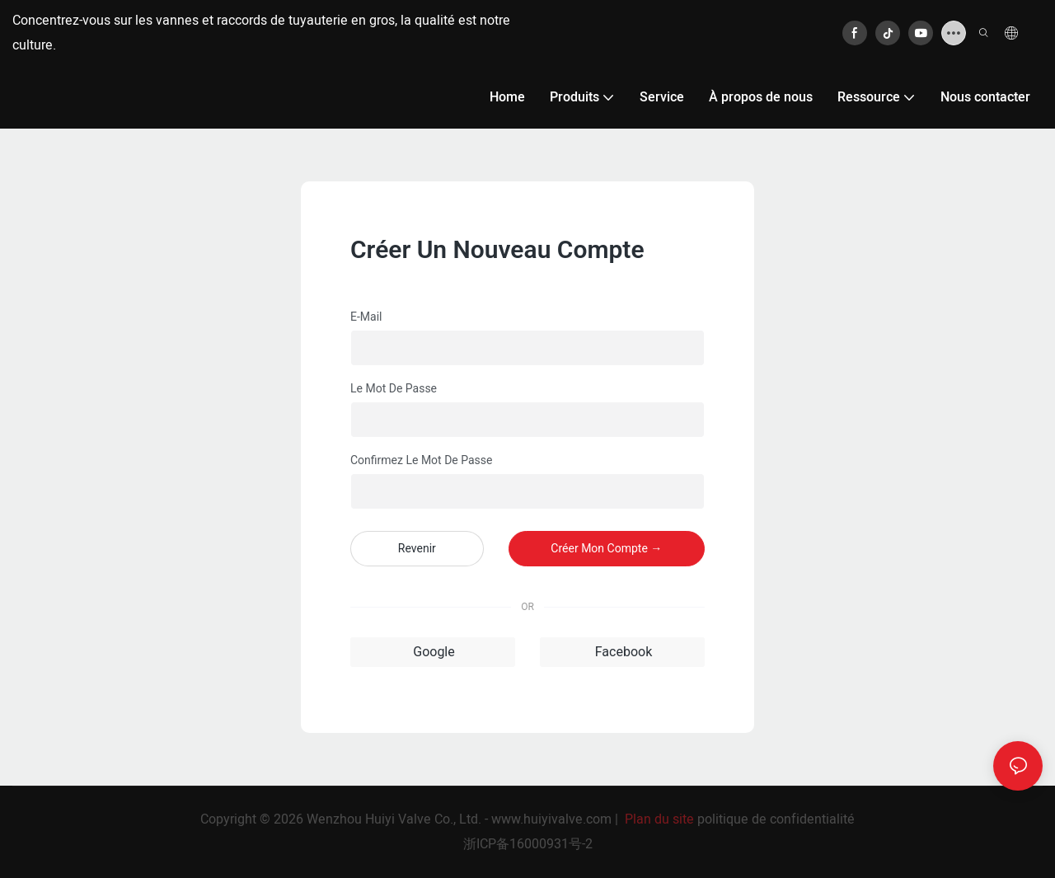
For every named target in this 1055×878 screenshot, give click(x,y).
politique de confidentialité (776, 819)
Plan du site (659, 819)
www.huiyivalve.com (551, 819)
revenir (417, 548)
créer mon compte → (606, 548)
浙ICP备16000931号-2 (528, 844)
